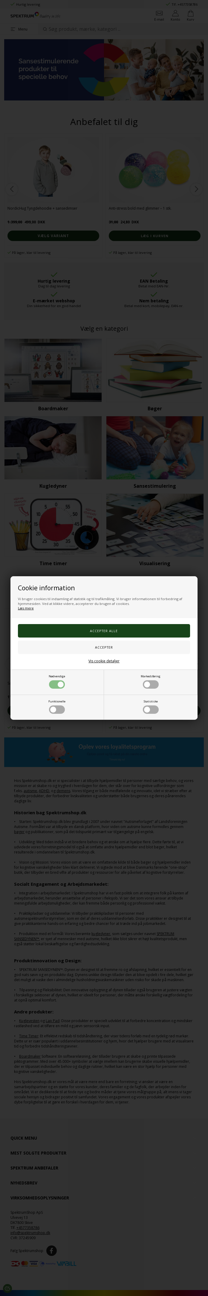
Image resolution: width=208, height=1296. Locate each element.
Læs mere (26, 608)
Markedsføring (150, 681)
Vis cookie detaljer (104, 661)
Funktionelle (56, 706)
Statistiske (151, 706)
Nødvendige (57, 681)
